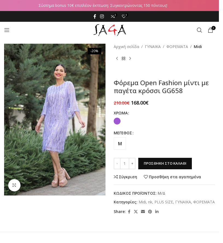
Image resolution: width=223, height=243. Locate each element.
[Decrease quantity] (117, 163)
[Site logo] (109, 29)
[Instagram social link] (101, 16)
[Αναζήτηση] (199, 30)
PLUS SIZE (163, 202)
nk (150, 202)
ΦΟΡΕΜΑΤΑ (177, 46)
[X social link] (135, 211)
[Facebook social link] (95, 16)
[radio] (117, 121)
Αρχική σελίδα (126, 46)
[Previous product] (117, 58)
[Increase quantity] (132, 163)
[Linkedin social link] (157, 211)
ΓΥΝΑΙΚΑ (153, 46)
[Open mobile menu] (6, 30)
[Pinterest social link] (150, 211)
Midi (198, 46)
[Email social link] (142, 211)
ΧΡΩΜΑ (121, 112)
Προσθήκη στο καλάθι (165, 163)
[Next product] (130, 58)
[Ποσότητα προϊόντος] (125, 163)
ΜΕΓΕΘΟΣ (123, 132)
